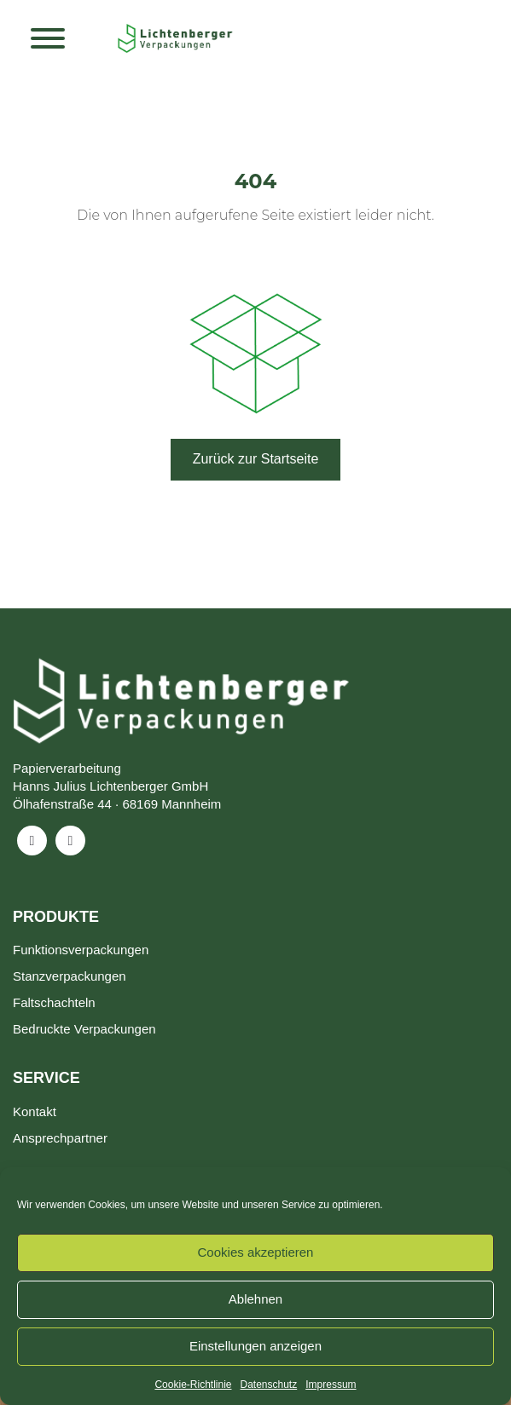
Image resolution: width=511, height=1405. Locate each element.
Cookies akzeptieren (256, 1252)
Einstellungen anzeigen (255, 1346)
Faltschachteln (54, 1002)
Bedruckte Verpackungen (84, 1029)
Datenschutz (269, 1385)
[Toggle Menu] (48, 38)
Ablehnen (255, 1299)
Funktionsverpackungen (80, 949)
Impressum (330, 1385)
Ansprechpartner (60, 1138)
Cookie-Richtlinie (192, 1385)
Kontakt (34, 1111)
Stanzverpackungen (69, 976)
